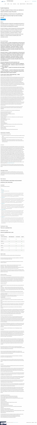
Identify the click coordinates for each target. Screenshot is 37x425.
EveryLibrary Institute (15, 422)
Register (35, 1)
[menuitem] (34, 1)
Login (33, 1)
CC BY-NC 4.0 (3, 203)
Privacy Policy (29, 422)
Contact (33, 422)
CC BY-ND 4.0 (3, 197)
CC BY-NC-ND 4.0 (3, 209)
